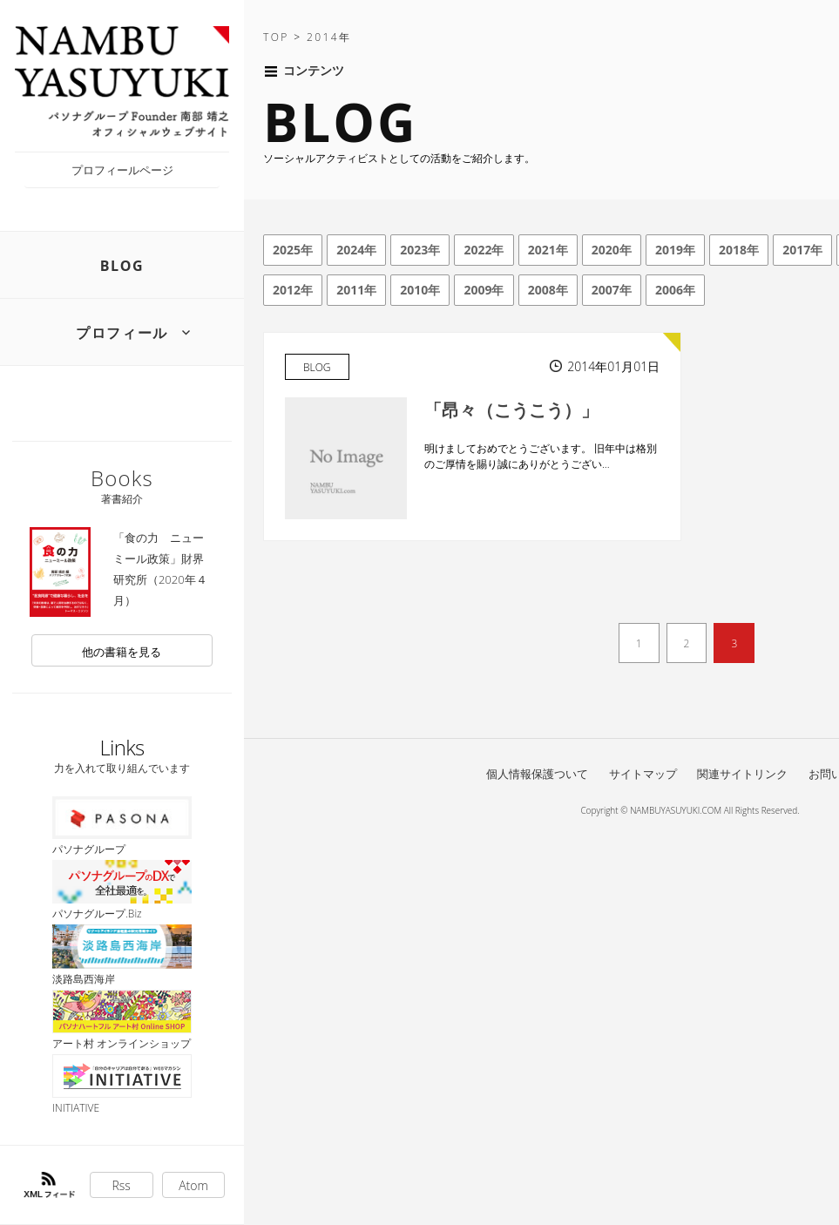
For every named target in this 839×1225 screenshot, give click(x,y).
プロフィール (122, 332)
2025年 (293, 249)
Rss (121, 1185)
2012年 (293, 289)
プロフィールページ (122, 170)
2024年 (356, 249)
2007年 (612, 289)
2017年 (802, 249)
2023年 (420, 249)
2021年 (548, 249)
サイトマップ (643, 774)
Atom (193, 1185)
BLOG (122, 265)
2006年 (675, 289)
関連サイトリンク (742, 774)
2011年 (356, 289)
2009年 (483, 289)
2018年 (739, 249)
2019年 (675, 249)
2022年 (483, 249)
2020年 (612, 249)
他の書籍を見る (121, 652)
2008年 (548, 289)
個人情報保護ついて (537, 774)
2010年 (420, 289)
